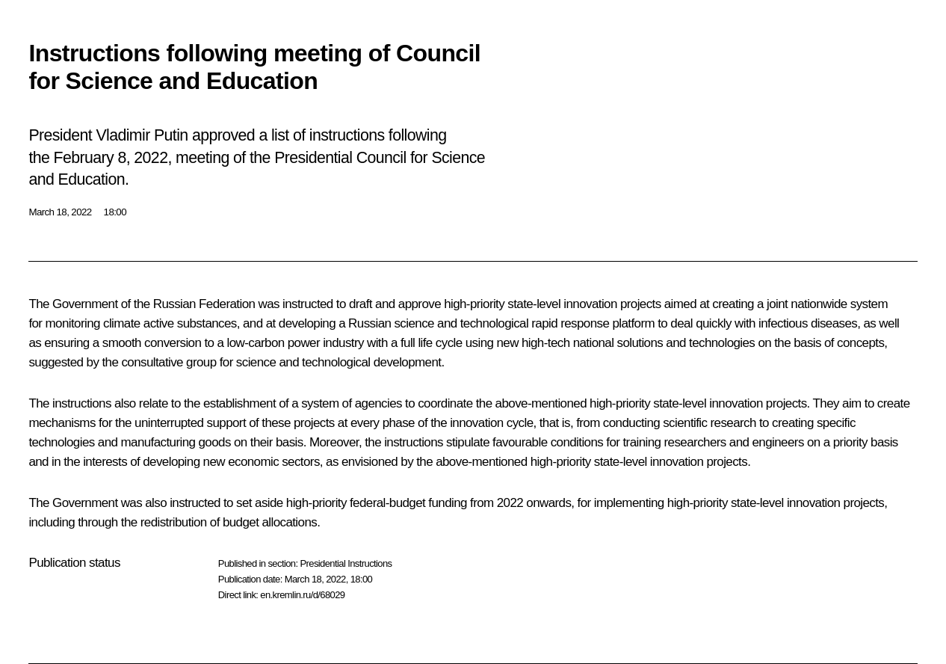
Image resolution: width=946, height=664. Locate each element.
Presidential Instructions (346, 563)
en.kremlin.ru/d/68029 (302, 594)
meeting (202, 158)
